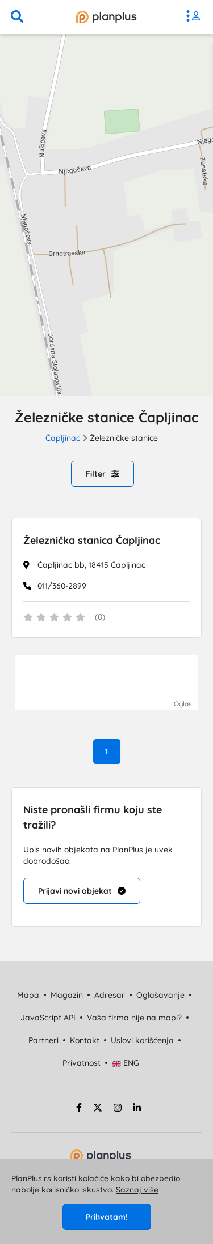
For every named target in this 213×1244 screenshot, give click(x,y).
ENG (126, 1063)
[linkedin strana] (137, 1109)
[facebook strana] (77, 1109)
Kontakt (84, 1040)
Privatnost (81, 1063)
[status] (106, 618)
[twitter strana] (97, 1109)
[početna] (106, 17)
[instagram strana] (117, 1109)
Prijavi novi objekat (82, 891)
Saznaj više (137, 1190)
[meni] (196, 17)
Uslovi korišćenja (142, 1040)
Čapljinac (62, 438)
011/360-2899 (61, 586)
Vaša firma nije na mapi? (134, 1018)
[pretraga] (17, 17)
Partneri (43, 1040)
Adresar (109, 995)
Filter (102, 474)
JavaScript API (48, 1018)
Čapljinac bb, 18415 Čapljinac (91, 565)
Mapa (28, 995)
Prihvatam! (107, 1217)
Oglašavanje (160, 995)
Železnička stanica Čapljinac (91, 540)
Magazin (67, 995)
